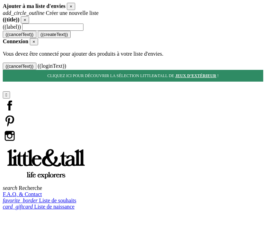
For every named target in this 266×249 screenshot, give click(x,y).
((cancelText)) (20, 34)
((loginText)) (52, 66)
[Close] (71, 6)
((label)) (12, 27)
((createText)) (54, 34)
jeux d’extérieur (195, 75)
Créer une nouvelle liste (51, 13)
